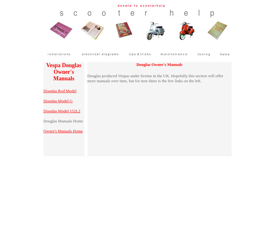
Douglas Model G (58, 101)
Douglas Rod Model (60, 91)
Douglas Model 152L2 (62, 111)
